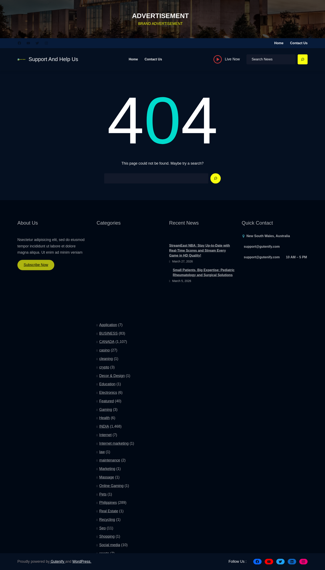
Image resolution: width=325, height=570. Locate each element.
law (102, 542)
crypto (104, 458)
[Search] (303, 59)
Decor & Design (112, 466)
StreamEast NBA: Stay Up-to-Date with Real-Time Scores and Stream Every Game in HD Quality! (199, 262)
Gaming (105, 500)
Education (107, 475)
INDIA (104, 517)
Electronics (108, 483)
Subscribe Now (36, 268)
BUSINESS (108, 424)
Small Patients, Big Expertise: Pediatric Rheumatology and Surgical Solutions (204, 284)
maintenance (109, 551)
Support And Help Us (53, 59)
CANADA (106, 432)
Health (104, 508)
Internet (105, 525)
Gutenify (57, 561)
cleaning (106, 449)
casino (104, 441)
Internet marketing (114, 534)
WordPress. (81, 561)
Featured (106, 491)
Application (108, 415)
